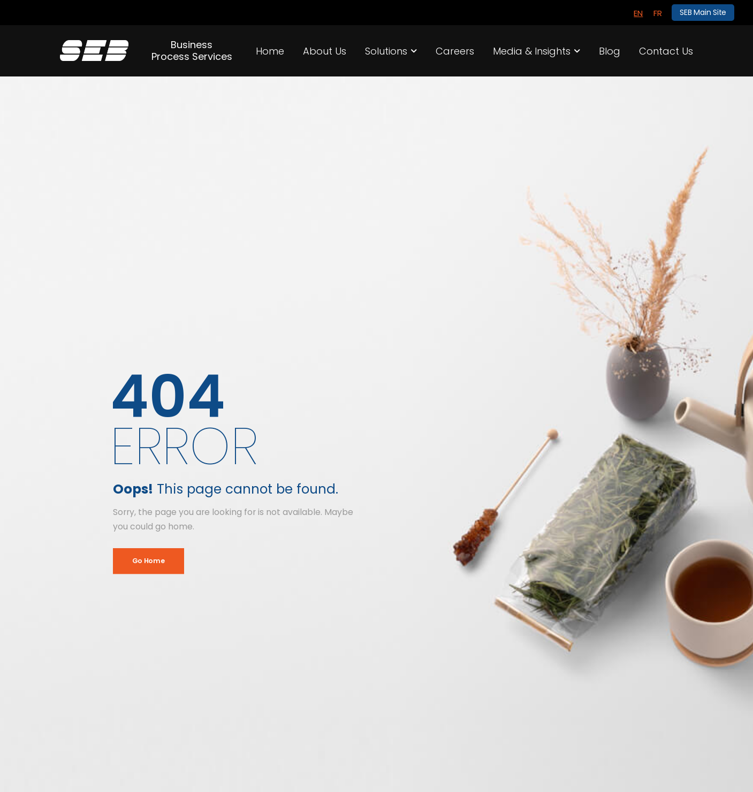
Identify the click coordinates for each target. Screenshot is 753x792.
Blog (609, 51)
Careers (455, 51)
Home (270, 51)
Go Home (148, 560)
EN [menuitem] (638, 13)
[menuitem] (638, 12)
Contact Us (666, 51)
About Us (324, 51)
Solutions (386, 51)
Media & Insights (532, 51)
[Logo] (94, 50)
